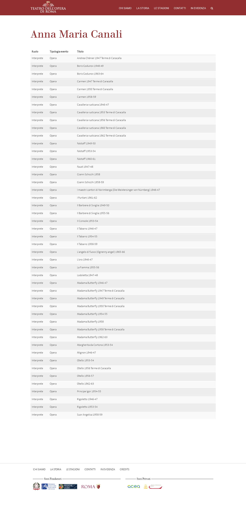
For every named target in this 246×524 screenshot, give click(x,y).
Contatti (180, 8)
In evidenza (198, 8)
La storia (142, 8)
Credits (124, 469)
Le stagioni (161, 8)
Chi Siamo (125, 8)
